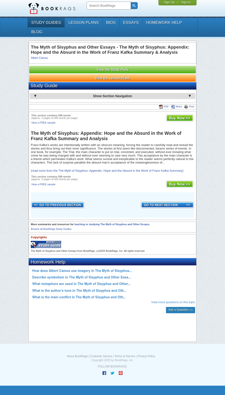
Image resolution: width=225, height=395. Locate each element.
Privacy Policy (146, 356)
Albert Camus (39, 58)
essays (131, 22)
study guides (46, 22)
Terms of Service (125, 356)
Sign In (185, 2)
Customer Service (101, 356)
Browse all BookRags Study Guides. (51, 229)
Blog (36, 32)
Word (176, 106)
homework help (164, 22)
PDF (164, 106)
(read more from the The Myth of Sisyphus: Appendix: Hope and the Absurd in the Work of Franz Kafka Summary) (107, 170)
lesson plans (83, 22)
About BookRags (77, 356)
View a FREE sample (43, 122)
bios (111, 22)
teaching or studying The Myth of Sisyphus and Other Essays (111, 224)
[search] (108, 5)
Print (189, 106)
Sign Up (169, 2)
